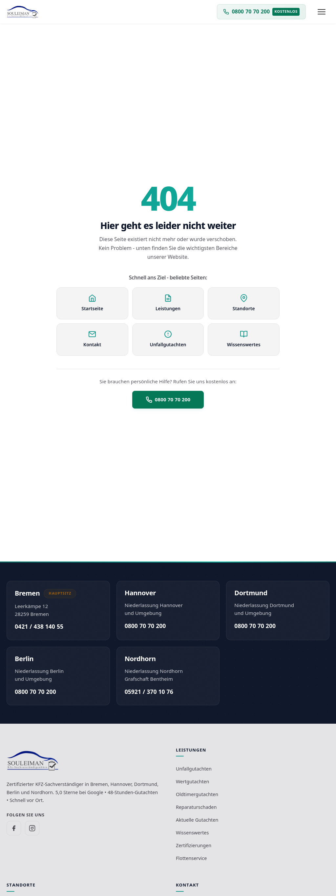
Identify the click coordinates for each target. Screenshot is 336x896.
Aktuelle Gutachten (197, 820)
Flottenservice (191, 858)
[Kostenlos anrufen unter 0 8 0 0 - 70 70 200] (261, 11)
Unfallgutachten (194, 769)
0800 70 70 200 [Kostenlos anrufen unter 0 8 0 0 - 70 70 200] (145, 625)
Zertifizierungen (193, 845)
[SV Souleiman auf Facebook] (14, 828)
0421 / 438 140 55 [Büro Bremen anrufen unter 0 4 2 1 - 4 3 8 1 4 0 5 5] (39, 626)
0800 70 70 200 (168, 399)
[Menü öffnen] (321, 12)
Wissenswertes (192, 832)
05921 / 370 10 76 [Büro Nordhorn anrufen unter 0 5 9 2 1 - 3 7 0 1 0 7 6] (149, 691)
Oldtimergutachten (197, 794)
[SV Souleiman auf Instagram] (32, 828)
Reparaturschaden (196, 807)
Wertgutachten (192, 781)
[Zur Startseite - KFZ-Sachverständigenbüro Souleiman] (23, 12)
